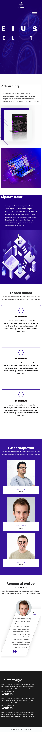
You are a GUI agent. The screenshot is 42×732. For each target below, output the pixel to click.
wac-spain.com (26, 729)
